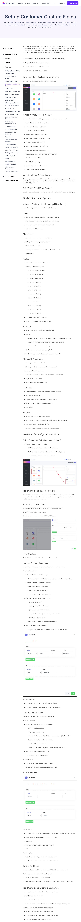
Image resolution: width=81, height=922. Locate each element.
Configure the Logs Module (10, 77)
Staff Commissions (10, 164)
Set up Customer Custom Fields (12, 85)
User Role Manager (10, 126)
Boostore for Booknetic (11, 147)
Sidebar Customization (11, 172)
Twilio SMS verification (11, 150)
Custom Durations (10, 155)
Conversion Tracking (11, 129)
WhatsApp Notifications (12, 103)
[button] (36, 3)
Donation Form (9, 137)
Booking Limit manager (12, 153)
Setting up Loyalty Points (12, 71)
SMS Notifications (10, 100)
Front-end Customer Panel (12, 91)
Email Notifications (10, 97)
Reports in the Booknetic (12, 94)
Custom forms (9, 89)
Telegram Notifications (11, 114)
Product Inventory (10, 161)
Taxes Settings (9, 108)
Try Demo (62, 3)
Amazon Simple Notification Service (11, 122)
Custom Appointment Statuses (11, 118)
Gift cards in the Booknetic (12, 111)
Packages (8, 158)
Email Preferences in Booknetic (11, 140)
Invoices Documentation (12, 105)
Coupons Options (10, 73)
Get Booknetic (73, 3)
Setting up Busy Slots (11, 81)
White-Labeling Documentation (9, 168)
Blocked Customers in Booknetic (11, 133)
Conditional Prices (10, 144)
